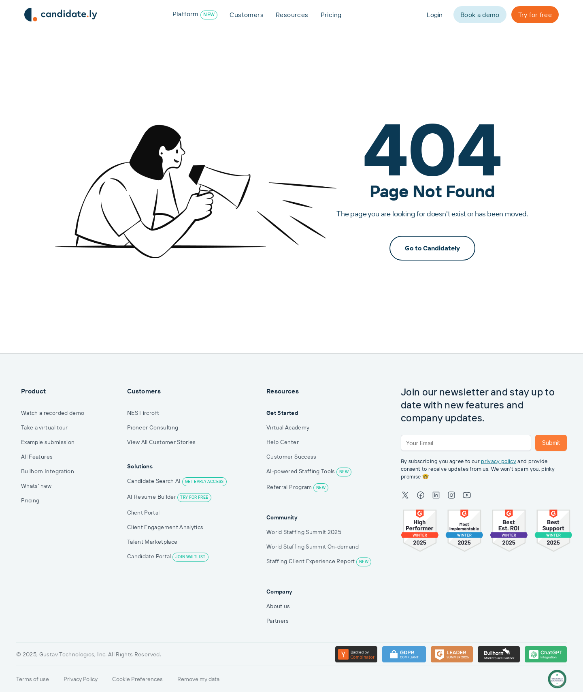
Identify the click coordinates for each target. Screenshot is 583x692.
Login (435, 15)
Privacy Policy (81, 679)
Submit (551, 442)
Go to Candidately (432, 248)
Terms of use (32, 679)
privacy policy (498, 461)
